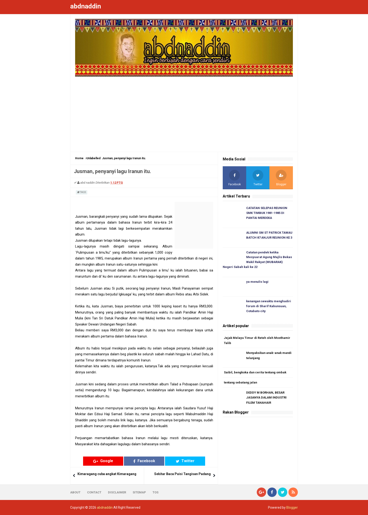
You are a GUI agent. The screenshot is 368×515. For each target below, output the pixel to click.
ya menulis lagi (257, 282)
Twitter (180, 461)
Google (108, 461)
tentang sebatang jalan (241, 383)
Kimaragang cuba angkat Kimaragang (106, 474)
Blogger (292, 507)
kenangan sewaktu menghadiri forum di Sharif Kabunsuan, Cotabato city (269, 306)
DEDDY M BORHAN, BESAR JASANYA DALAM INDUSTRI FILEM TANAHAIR (266, 398)
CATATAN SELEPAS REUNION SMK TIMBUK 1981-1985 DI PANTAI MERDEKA (266, 213)
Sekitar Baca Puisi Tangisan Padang (182, 474)
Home (79, 158)
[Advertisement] (184, 112)
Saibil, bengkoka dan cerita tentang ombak (255, 373)
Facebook (144, 461)
